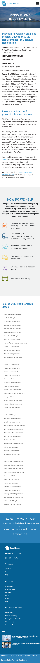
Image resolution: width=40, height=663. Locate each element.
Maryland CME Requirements (12, 389)
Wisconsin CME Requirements (13, 357)
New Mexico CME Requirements (13, 433)
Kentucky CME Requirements (12, 379)
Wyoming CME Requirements (12, 504)
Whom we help (9, 622)
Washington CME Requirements (13, 494)
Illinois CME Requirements (11, 364)
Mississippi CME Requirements (13, 404)
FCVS (7, 598)
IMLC (6, 595)
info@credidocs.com (14, 553)
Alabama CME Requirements (12, 314)
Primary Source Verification (13, 619)
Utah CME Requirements (11, 483)
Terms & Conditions (19, 660)
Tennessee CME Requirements (13, 476)
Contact (7, 572)
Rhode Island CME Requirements (13, 465)
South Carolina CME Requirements (14, 468)
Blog (3, 631)
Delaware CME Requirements (12, 339)
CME (6, 601)
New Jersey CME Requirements (13, 429)
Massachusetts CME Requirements (14, 393)
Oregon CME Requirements (12, 454)
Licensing (8, 592)
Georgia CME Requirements (12, 350)
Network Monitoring (11, 616)
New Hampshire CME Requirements (14, 425)
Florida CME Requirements (12, 346)
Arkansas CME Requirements (12, 325)
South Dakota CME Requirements (14, 472)
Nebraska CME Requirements (12, 418)
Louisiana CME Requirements (12, 382)
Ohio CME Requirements (11, 447)
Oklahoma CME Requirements (13, 501)
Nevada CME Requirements (12, 422)
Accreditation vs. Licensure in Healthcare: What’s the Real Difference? (25, 636)
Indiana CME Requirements (12, 368)
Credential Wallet (10, 589)
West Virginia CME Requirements (13, 497)
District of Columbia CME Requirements (15, 343)
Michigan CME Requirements (12, 397)
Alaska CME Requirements (12, 318)
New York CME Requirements (12, 436)
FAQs (6, 575)
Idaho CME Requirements (11, 450)
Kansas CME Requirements (12, 375)
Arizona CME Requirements (12, 321)
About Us (8, 569)
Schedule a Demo (10, 625)
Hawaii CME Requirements (12, 354)
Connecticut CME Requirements (13, 336)
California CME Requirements (12, 328)
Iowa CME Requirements (11, 372)
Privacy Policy (6, 660)
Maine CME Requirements (11, 386)
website (5, 160)
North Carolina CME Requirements (14, 440)
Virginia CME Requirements (12, 490)
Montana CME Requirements (12, 415)
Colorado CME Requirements (12, 332)
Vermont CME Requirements (12, 486)
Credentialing (9, 586)
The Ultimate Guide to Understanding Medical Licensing (26, 643)
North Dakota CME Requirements (13, 443)
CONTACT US (20, 534)
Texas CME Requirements (11, 479)
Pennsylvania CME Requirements (13, 461)
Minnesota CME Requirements (13, 400)
